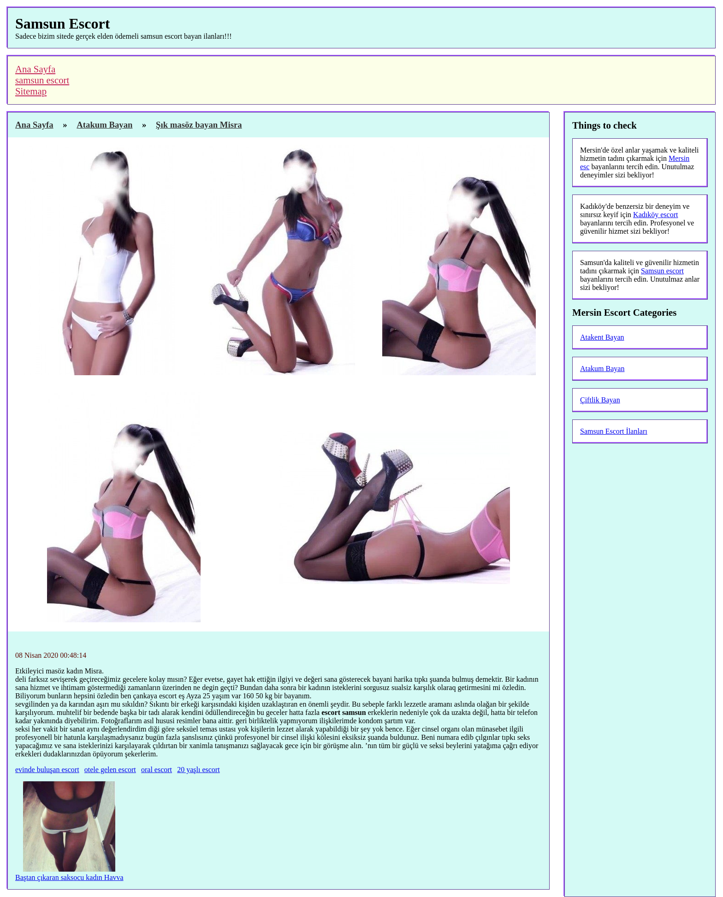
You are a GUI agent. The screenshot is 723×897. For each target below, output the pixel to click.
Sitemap (31, 91)
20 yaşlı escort (198, 769)
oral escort (156, 769)
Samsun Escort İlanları (613, 431)
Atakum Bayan (602, 368)
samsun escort (42, 80)
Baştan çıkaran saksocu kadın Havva (69, 877)
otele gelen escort (110, 769)
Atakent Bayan (602, 337)
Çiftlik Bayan (600, 400)
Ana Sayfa (35, 69)
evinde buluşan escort (47, 769)
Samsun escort (662, 271)
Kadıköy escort (655, 214)
